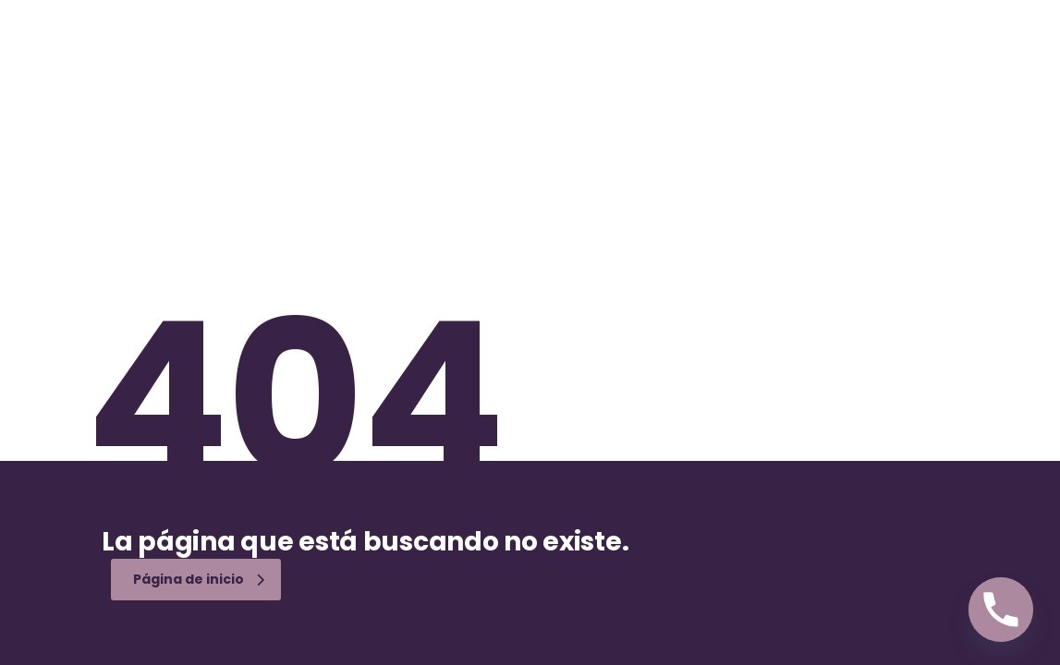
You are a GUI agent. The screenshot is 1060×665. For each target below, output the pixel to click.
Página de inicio (198, 579)
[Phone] (1001, 609)
